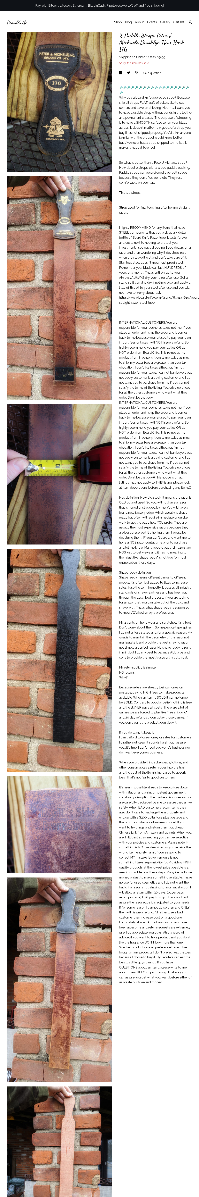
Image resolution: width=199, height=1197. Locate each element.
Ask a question (152, 73)
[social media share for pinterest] (137, 73)
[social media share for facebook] (121, 73)
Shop (118, 22)
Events (152, 22)
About (139, 22)
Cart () (178, 22)
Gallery (165, 22)
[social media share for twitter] (129, 73)
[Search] (190, 23)
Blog (128, 22)
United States (146, 57)
